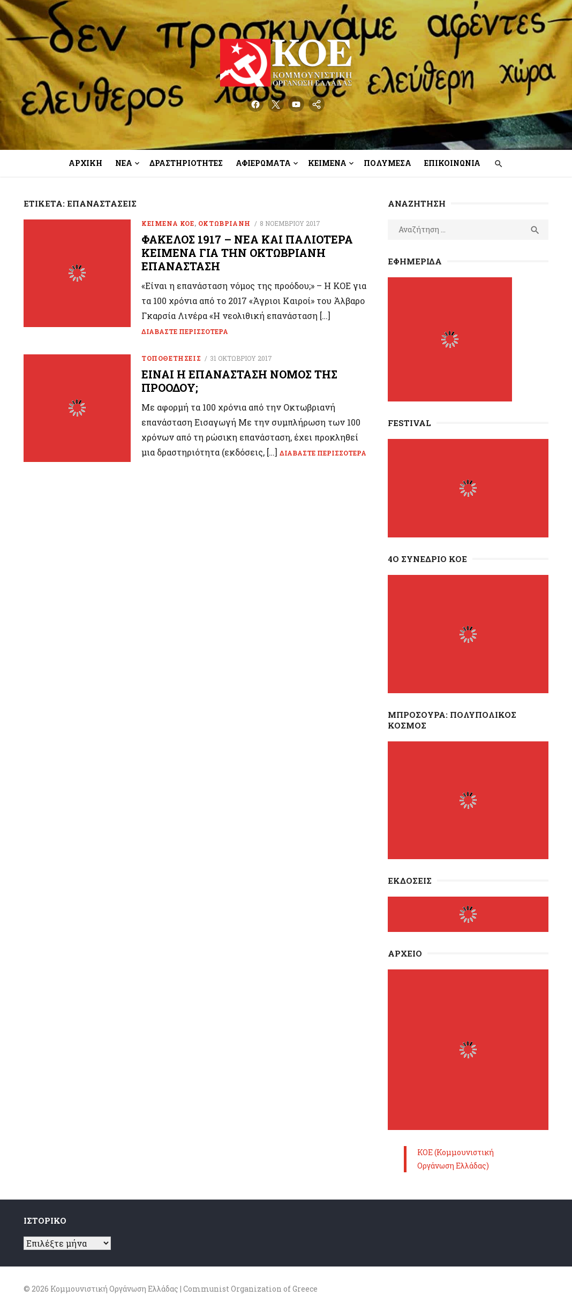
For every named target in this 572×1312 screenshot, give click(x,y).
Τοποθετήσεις (171, 358)
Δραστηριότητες (186, 163)
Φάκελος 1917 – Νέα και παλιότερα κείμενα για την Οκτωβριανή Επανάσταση (247, 252)
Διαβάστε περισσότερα (184, 331)
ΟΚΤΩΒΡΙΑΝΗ (224, 223)
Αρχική (85, 163)
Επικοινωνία (452, 163)
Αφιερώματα (263, 163)
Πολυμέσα (387, 163)
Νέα (123, 163)
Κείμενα (327, 163)
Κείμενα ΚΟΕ (167, 223)
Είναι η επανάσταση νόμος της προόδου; (239, 381)
